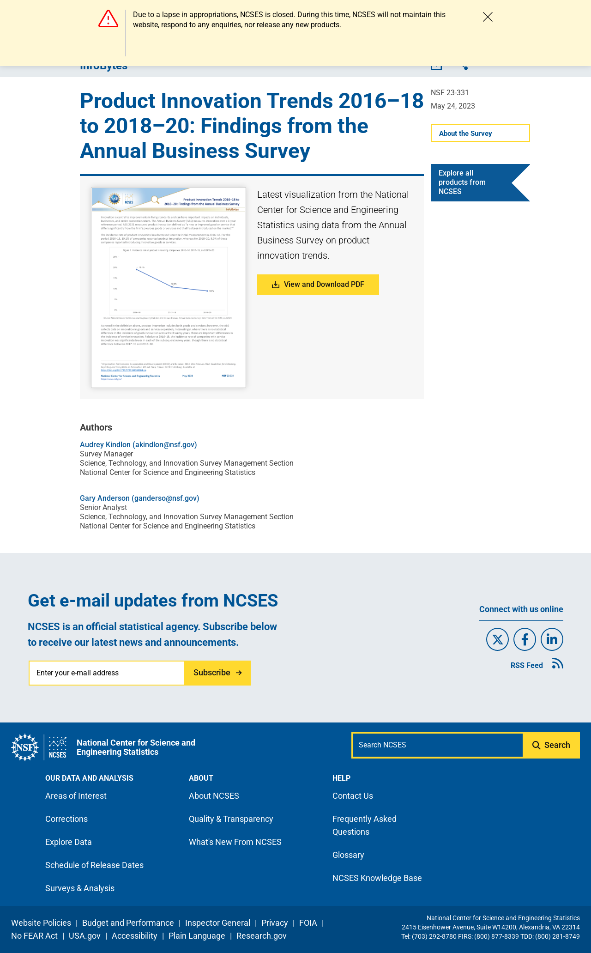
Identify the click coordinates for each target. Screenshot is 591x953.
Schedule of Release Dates (94, 865)
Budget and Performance (128, 923)
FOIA (308, 923)
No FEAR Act (34, 936)
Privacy (274, 923)
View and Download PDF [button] (318, 284)
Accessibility (134, 936)
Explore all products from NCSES (462, 182)
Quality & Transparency (231, 819)
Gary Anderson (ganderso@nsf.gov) (139, 498)
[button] (169, 287)
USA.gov (85, 936)
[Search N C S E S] (438, 745)
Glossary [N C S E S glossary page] (348, 855)
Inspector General (217, 923)
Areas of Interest (76, 796)
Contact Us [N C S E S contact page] (352, 796)
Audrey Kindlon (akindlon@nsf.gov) (138, 444)
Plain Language (197, 936)
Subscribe (211, 672)
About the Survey (465, 133)
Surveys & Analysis (80, 888)
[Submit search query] (552, 745)
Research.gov (261, 936)
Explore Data (68, 842)
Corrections (66, 819)
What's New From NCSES (235, 842)
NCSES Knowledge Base (377, 878)
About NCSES (214, 796)
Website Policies (41, 923)
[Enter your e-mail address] (107, 673)
